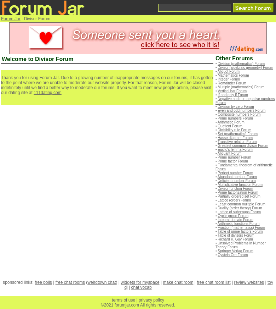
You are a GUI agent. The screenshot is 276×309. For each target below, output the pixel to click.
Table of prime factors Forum (240, 231)
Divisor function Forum (235, 189)
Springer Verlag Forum (235, 251)
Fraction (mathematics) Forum (241, 228)
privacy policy (151, 300)
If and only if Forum (233, 95)
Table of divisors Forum (236, 235)
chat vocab (141, 287)
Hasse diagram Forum (235, 138)
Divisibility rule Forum (234, 130)
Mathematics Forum (233, 75)
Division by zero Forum (236, 107)
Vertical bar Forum (232, 91)
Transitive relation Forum (237, 142)
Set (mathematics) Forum (238, 134)
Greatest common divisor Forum (243, 146)
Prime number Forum (234, 157)
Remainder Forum (232, 83)
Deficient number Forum (236, 181)
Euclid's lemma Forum (235, 149)
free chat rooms (70, 282)
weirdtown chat (101, 282)
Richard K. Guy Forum (235, 239)
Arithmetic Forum (231, 122)
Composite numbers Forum (239, 114)
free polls (43, 282)
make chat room (178, 282)
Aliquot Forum (229, 71)
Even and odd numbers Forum (241, 110)
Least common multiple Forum (241, 204)
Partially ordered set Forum (239, 196)
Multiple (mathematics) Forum (241, 87)
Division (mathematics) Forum (241, 64)
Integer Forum (229, 79)
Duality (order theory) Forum (240, 208)
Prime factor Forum (233, 161)
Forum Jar (11, 18)
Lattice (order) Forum (234, 200)
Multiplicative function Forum (240, 185)
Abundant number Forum (237, 177)
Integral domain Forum (235, 220)
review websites (249, 282)
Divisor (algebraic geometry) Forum (245, 68)
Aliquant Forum (230, 153)
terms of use (123, 300)
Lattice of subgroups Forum (239, 212)
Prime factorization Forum (238, 192)
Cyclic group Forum (233, 216)
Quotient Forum (230, 126)
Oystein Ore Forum (233, 255)
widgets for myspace (140, 282)
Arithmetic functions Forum (239, 224)
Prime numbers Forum (235, 118)
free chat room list (213, 282)
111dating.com (48, 92)
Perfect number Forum (235, 173)
